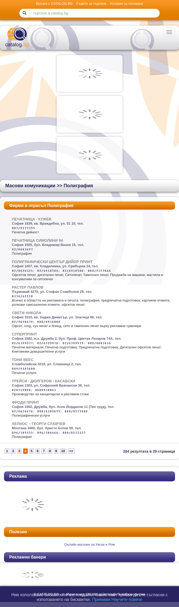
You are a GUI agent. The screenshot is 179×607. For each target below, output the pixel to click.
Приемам (101, 599)
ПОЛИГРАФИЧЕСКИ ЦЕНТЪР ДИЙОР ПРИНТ (52, 262)
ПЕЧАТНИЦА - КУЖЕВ (31, 219)
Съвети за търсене (91, 4)
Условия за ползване (126, 4)
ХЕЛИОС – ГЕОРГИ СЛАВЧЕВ (38, 424)
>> (71, 451)
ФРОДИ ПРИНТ (25, 402)
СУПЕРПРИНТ (24, 334)
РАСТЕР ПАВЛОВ (27, 287)
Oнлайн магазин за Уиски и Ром (89, 544)
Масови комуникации (30, 185)
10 (63, 451)
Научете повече (127, 599)
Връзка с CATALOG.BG (54, 4)
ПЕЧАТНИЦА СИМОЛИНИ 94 (37, 240)
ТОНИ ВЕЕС (22, 360)
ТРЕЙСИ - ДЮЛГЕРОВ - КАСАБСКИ (43, 381)
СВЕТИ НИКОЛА (26, 313)
